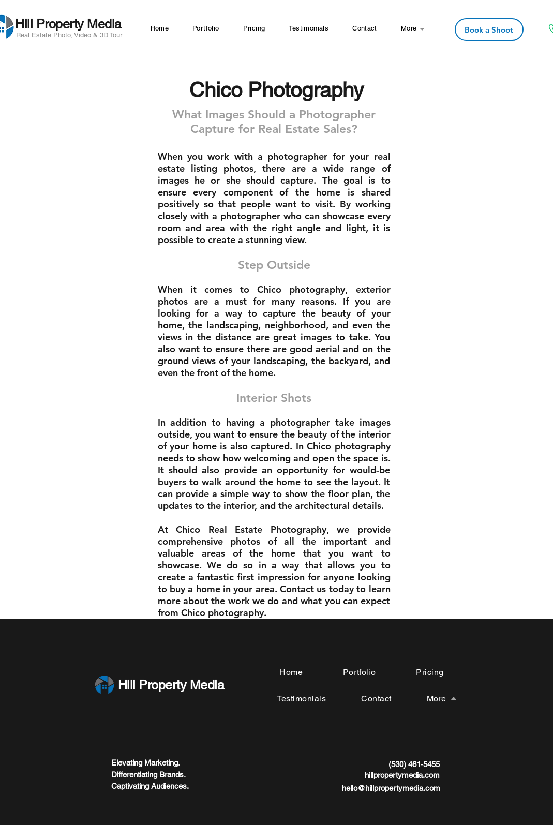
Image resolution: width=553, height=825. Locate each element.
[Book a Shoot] (489, 29)
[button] (409, 28)
